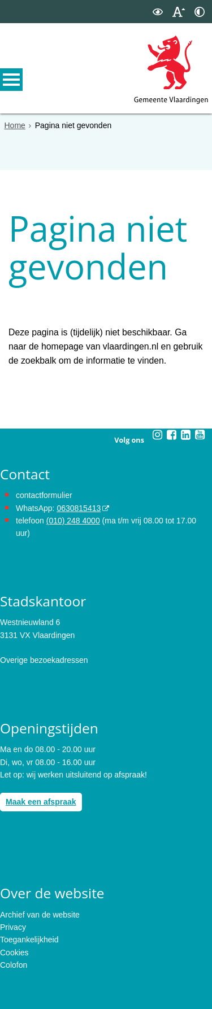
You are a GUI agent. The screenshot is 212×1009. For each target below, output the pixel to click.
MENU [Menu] (11, 79)
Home (15, 125)
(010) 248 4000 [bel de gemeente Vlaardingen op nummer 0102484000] (73, 510)
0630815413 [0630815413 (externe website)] (79, 498)
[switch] (157, 11)
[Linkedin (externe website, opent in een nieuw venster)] (186, 424)
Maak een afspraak (41, 792)
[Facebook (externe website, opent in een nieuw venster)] (172, 424)
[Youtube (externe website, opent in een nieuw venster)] (200, 424)
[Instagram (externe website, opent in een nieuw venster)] (158, 424)
